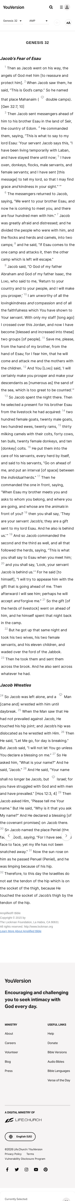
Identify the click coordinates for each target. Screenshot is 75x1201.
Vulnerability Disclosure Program (25, 1158)
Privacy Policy (13, 1153)
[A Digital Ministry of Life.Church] (37, 1114)
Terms (30, 1153)
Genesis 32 (13, 20)
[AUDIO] (57, 22)
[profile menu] (64, 7)
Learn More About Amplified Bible (20, 931)
